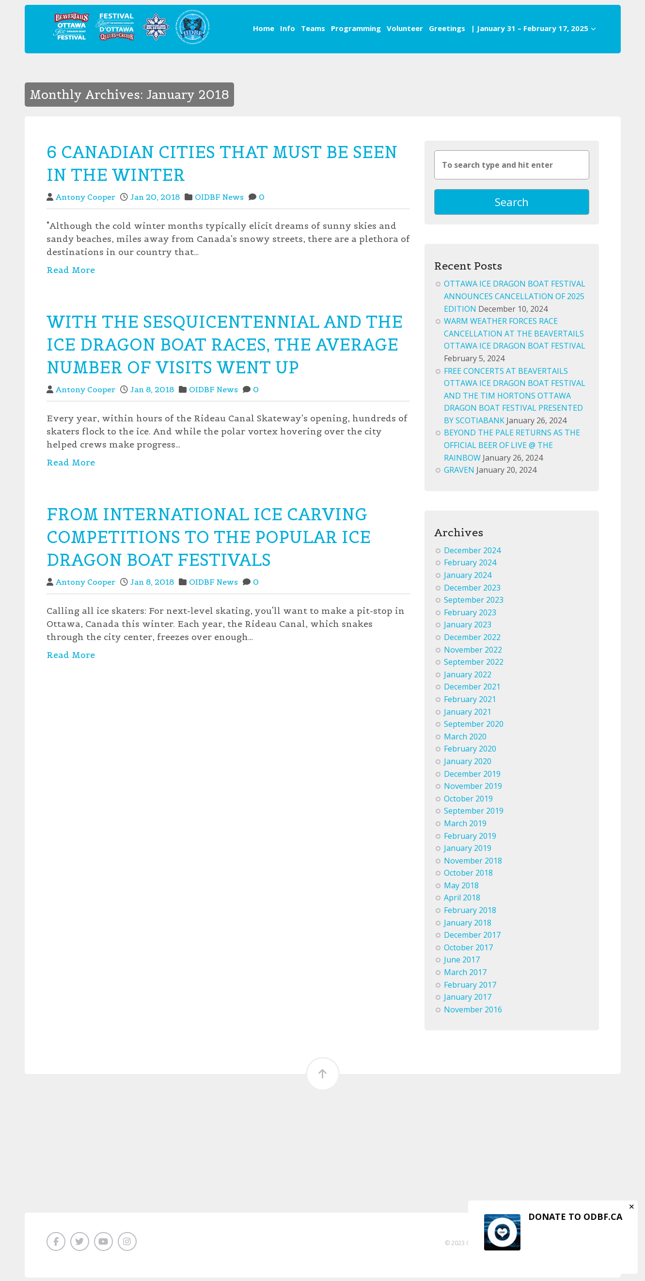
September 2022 (473, 665)
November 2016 (473, 1012)
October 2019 (468, 801)
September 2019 (473, 814)
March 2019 (465, 826)
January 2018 (467, 925)
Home (263, 28)
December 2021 (472, 690)
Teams (313, 28)
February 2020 (470, 752)
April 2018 (462, 901)
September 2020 (473, 727)
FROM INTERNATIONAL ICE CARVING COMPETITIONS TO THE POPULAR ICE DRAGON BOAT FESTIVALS (209, 537)
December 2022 (472, 640)
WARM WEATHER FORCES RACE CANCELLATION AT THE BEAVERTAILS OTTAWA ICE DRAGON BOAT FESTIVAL (514, 336)
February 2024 (470, 565)
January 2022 (467, 677)
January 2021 (467, 714)
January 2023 (467, 628)
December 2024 (472, 553)
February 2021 (470, 702)
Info (287, 28)
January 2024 (467, 578)
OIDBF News (219, 197)
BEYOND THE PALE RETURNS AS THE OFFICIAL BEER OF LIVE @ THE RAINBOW (512, 448)
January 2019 (467, 851)
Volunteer (405, 28)
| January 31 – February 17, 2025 (533, 28)
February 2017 (470, 987)
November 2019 (473, 789)
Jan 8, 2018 (152, 389)
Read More (71, 269)
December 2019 (472, 776)
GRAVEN (459, 473)
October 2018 (468, 876)
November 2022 (473, 652)
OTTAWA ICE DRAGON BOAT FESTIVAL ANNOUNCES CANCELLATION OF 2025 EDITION (514, 299)
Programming (356, 28)
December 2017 (472, 938)
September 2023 (473, 603)
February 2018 (470, 913)
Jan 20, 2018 (155, 197)
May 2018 (461, 888)
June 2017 (462, 963)
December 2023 (472, 590)
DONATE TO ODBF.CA (575, 1216)
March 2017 (465, 975)
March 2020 (465, 739)
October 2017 (468, 950)
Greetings (447, 28)
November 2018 (473, 863)
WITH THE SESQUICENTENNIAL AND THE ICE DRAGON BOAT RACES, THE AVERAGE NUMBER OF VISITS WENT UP (225, 344)
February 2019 (470, 838)
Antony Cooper (85, 197)
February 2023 (470, 615)
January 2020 (467, 764)
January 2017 (467, 1000)
